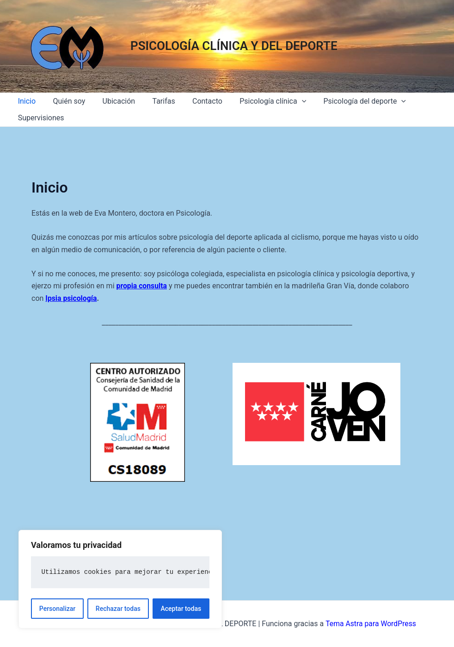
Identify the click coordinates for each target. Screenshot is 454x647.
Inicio (25, 101)
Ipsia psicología (71, 298)
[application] (288, 101)
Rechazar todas (118, 608)
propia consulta (142, 285)
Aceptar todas (181, 608)
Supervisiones (40, 117)
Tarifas (155, 101)
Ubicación (112, 101)
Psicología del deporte (348, 101)
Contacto (196, 101)
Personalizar (57, 608)
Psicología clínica (259, 101)
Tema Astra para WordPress (371, 623)
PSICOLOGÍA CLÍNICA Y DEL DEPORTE (233, 46)
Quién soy (65, 101)
